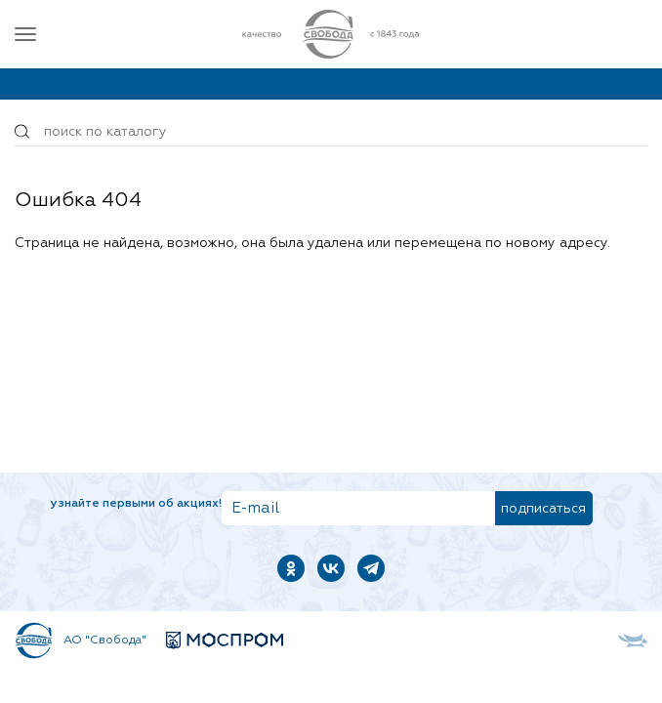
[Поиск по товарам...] (331, 131)
